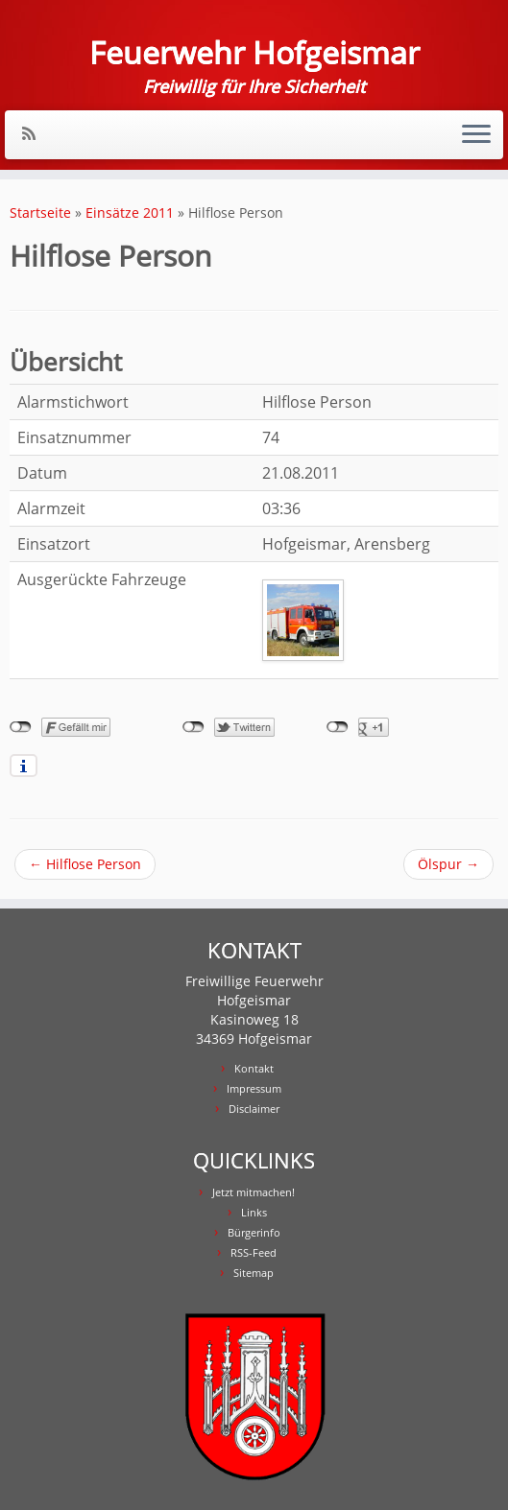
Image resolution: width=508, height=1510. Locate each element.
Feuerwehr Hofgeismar (254, 52)
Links (254, 1212)
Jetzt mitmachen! (253, 1192)
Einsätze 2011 (129, 212)
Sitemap (253, 1272)
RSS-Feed (253, 1252)
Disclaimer (254, 1108)
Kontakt (254, 1068)
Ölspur (448, 864)
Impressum (254, 1088)
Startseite (40, 212)
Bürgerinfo (254, 1232)
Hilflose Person (85, 864)
